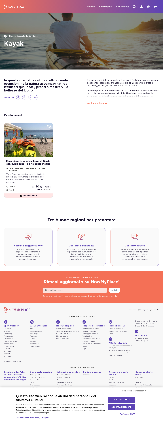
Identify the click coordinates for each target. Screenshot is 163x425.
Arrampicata (8, 336)
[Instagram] (143, 310)
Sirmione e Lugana (92, 372)
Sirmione (86, 375)
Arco (137, 380)
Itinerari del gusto (65, 323)
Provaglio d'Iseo (36, 375)
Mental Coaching (36, 346)
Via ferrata (8, 328)
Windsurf (7, 351)
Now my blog (121, 7)
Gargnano (139, 377)
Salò (32, 382)
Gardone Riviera (36, 380)
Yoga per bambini (115, 355)
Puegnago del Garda (64, 385)
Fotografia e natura (116, 328)
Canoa (84, 346)
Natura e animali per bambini (119, 353)
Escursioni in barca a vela (91, 343)
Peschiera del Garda (116, 382)
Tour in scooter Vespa (90, 328)
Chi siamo (89, 7)
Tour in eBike (87, 336)
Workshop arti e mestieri (118, 331)
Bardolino (113, 380)
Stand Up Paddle (88, 341)
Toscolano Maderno (37, 377)
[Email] (36, 97)
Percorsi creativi (117, 323)
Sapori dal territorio (63, 328)
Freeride (7, 359)
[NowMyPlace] (14, 6)
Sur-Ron (7, 349)
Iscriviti (114, 290)
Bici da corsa (9, 346)
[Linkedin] (154, 310)
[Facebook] (18, 97)
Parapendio (8, 339)
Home (9, 36)
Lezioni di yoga (36, 331)
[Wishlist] (48, 127)
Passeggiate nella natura (91, 339)
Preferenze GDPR (127, 414)
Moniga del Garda (63, 377)
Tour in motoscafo (89, 331)
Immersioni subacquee (12, 361)
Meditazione (34, 343)
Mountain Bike (9, 343)
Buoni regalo (105, 7)
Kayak (84, 349)
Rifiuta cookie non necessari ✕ (133, 391)
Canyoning (8, 333)
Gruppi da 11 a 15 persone (144, 323)
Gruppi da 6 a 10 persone (144, 326)
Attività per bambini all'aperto (120, 350)
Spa (31, 328)
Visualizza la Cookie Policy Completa (33, 417)
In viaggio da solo (141, 338)
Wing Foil (7, 356)
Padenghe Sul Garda (64, 382)
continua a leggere (97, 103)
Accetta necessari (121, 407)
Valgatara (112, 385)
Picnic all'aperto (62, 336)
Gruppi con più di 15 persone (146, 321)
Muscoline (60, 380)
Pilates (32, 339)
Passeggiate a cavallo (90, 333)
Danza (111, 333)
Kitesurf (7, 354)
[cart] (155, 6)
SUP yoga (34, 333)
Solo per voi (141, 333)
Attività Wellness (38, 323)
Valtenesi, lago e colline (68, 372)
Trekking (7, 331)
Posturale (33, 336)
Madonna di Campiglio (143, 385)
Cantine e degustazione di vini (67, 331)
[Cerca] (134, 6)
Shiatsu (33, 341)
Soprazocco (35, 385)
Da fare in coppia (141, 341)
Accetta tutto (121, 400)
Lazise (111, 377)
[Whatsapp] (24, 97)
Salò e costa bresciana (41, 372)
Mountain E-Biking (10, 341)
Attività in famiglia (118, 341)
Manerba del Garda (64, 375)
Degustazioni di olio (63, 333)
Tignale (138, 382)
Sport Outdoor (11, 323)
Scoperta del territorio (27, 36)
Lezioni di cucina (62, 339)
